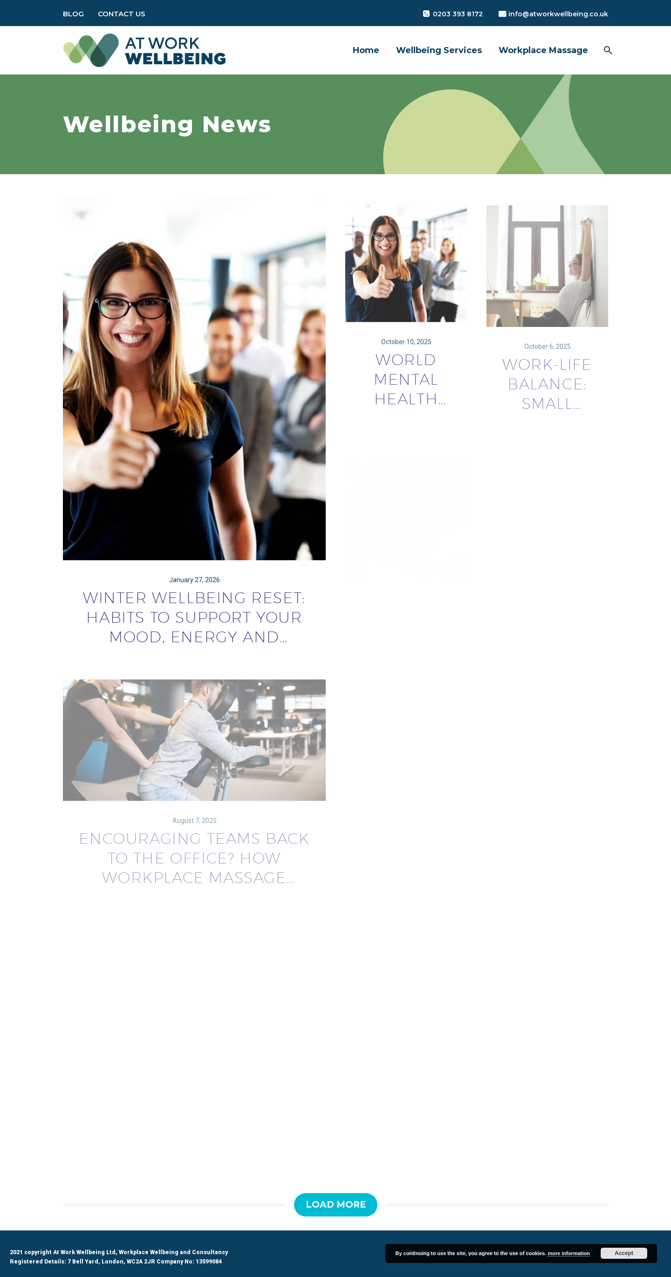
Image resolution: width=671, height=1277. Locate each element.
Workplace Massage (543, 50)
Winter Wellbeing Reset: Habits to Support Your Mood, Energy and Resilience (194, 619)
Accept (624, 1253)
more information (568, 1253)
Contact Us (121, 13)
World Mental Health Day (406, 387)
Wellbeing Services (439, 50)
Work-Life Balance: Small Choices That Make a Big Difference (547, 394)
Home (366, 50)
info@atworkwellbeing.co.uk (558, 14)
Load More (336, 1204)
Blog (73, 13)
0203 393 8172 (458, 14)
